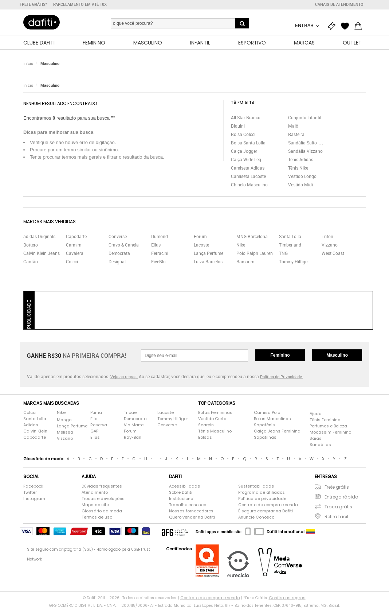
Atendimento (95, 492)
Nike (240, 245)
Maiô (293, 126)
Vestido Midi (300, 185)
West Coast (333, 254)
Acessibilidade (184, 486)
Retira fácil (336, 517)
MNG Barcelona (252, 237)
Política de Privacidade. (281, 377)
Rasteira (296, 134)
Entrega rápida (341, 497)
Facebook (33, 486)
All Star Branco (245, 118)
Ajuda (316, 413)
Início (28, 63)
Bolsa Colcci (243, 134)
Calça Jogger (244, 151)
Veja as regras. (124, 377)
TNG (283, 254)
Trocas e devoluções (103, 498)
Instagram (34, 498)
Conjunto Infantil (304, 118)
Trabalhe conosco (187, 505)
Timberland (290, 245)
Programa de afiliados (261, 492)
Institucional (181, 498)
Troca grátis (338, 507)
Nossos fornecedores (191, 511)
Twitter (30, 492)
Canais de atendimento (339, 4)
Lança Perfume (208, 254)
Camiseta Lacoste (248, 176)
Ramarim (245, 262)
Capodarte (76, 237)
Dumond (159, 237)
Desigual (117, 262)
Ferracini (159, 254)
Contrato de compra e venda (268, 505)
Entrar (305, 25)
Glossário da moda (102, 511)
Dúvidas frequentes (102, 486)
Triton (327, 237)
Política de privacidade (262, 498)
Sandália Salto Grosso (310, 143)
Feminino (280, 355)
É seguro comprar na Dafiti (265, 511)
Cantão (30, 262)
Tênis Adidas (300, 160)
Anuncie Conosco (256, 517)
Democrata (119, 254)
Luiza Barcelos (208, 262)
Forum (200, 237)
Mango (64, 420)
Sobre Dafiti (180, 492)
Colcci (72, 262)
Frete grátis (337, 487)
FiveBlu (158, 262)
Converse (118, 237)
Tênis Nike (298, 168)
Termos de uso (97, 517)
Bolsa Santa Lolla (248, 143)
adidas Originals (39, 237)
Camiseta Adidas (247, 168)
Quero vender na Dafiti (192, 517)
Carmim (73, 245)
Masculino (49, 63)
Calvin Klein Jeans (41, 254)
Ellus (156, 245)
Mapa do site (95, 505)
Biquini (238, 126)
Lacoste (201, 245)
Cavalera (74, 254)
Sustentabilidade (256, 486)
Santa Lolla (290, 237)
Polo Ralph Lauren (254, 254)
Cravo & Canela (124, 245)
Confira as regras (287, 598)
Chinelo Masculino (249, 185)
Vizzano (330, 245)
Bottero (30, 245)
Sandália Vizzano (305, 151)
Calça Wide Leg (246, 160)
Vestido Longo (302, 176)
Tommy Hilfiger (294, 262)
